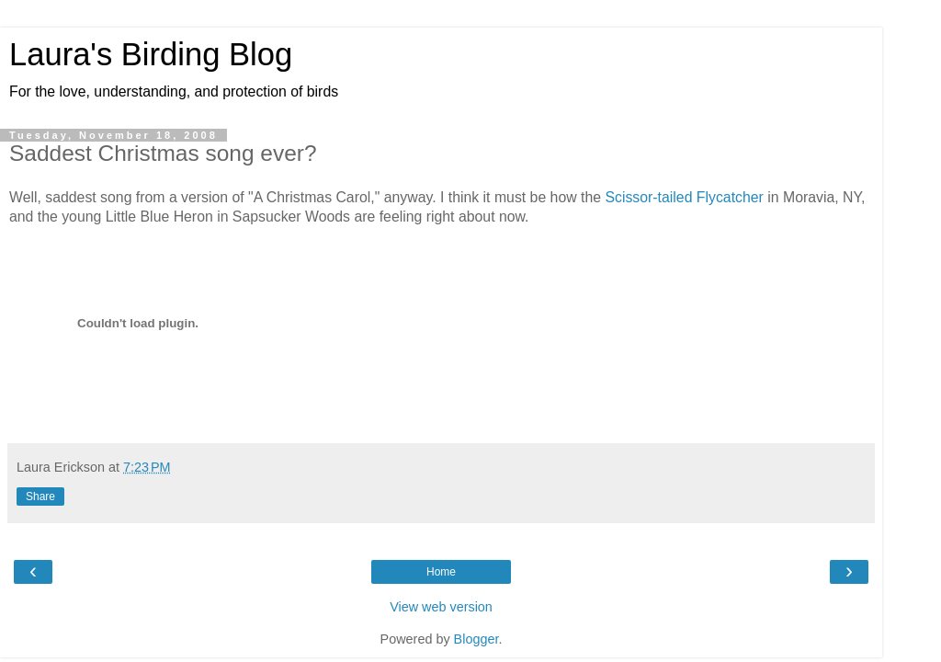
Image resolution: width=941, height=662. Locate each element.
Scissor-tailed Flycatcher (684, 197)
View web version (441, 606)
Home (441, 571)
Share (40, 496)
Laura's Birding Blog (150, 54)
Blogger (476, 639)
